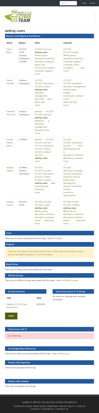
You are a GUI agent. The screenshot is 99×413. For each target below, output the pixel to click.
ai (48, 121)
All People (57, 238)
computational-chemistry (42, 187)
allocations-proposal (44, 61)
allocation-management (41, 94)
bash (49, 99)
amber (38, 220)
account (38, 155)
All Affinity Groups (69, 280)
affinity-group (41, 55)
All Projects (47, 254)
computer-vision (71, 64)
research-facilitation (72, 186)
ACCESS (67, 49)
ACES (80, 145)
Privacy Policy (67, 406)
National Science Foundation (61, 402)
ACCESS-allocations (44, 83)
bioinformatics (70, 89)
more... (38, 74)
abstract (38, 111)
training (66, 189)
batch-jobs (40, 64)
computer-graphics (44, 71)
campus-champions (72, 174)
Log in (92, 3)
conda (66, 99)
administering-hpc (71, 149)
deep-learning (69, 102)
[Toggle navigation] (95, 16)
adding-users (41, 52)
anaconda (39, 99)
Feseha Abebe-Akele (10, 142)
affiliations (39, 121)
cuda (82, 68)
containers (68, 68)
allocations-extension (45, 58)
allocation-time (42, 130)
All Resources (63, 353)
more (11, 316)
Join (84, 3)
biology (66, 92)
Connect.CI (48, 409)
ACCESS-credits (71, 52)
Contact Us (62, 409)
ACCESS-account (43, 49)
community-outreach (45, 68)
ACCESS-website (43, 152)
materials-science (71, 177)
